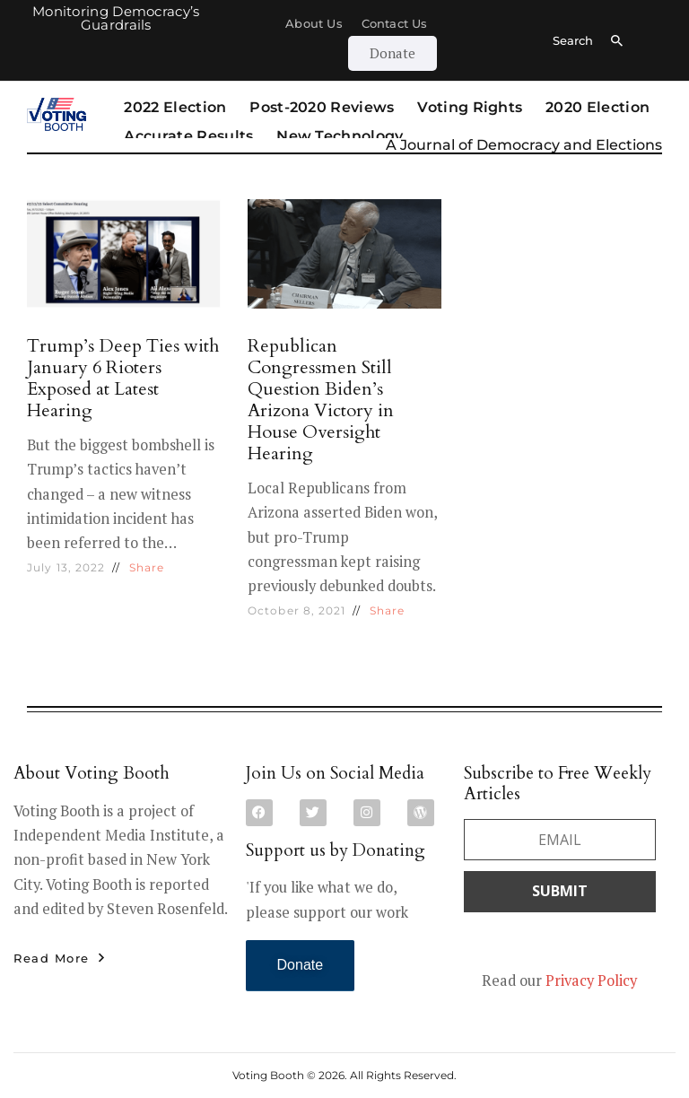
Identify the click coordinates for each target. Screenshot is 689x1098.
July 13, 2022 (66, 567)
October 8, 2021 (297, 610)
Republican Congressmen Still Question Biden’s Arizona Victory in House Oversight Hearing (321, 400)
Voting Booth (268, 1075)
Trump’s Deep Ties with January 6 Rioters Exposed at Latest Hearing (123, 378)
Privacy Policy (591, 980)
